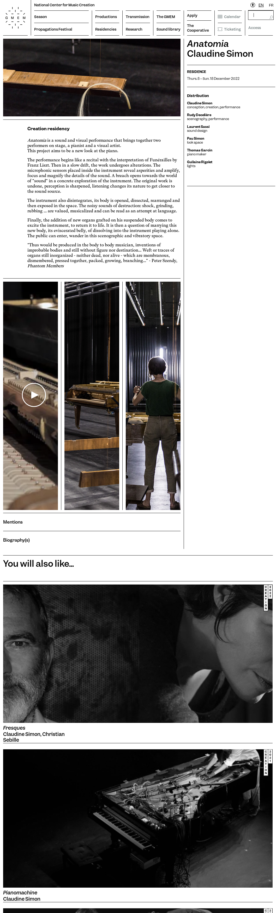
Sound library (169, 29)
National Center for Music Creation (64, 5)
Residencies (105, 29)
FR (271, 5)
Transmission (137, 16)
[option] (271, 5)
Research (134, 29)
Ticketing (229, 29)
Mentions (13, 522)
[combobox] (261, 5)
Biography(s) (16, 540)
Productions (106, 16)
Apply (192, 15)
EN (261, 5)
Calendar (229, 16)
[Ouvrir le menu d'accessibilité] (253, 5)
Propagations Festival (53, 29)
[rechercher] (260, 15)
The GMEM (166, 16)
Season (40, 16)
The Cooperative (198, 28)
